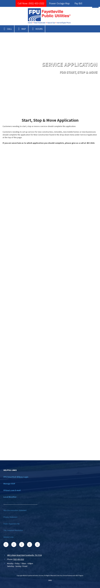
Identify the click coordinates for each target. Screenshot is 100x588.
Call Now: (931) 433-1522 (31, 3)
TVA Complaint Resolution (13, 530)
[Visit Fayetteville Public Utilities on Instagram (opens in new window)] (37, 544)
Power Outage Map (59, 3)
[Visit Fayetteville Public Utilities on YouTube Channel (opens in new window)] (29, 544)
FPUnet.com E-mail (12, 490)
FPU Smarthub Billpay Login (15, 477)
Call (7, 29)
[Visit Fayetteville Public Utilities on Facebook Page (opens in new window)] (5, 544)
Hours (37, 29)
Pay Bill (78, 3)
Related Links (8, 537)
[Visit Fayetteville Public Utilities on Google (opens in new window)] (21, 544)
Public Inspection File (11, 524)
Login (50, 580)
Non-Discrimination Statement (14, 510)
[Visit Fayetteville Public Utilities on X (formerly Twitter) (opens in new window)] (13, 544)
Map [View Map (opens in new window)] (21, 29)
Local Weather (9, 497)
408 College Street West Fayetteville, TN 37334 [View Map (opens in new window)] (24, 555)
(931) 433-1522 (18, 559)
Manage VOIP (9, 483)
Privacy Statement (10, 517)
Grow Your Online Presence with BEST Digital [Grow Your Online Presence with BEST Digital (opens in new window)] (69, 575)
